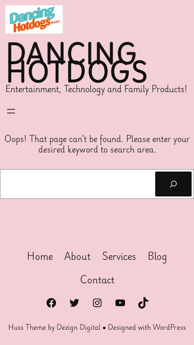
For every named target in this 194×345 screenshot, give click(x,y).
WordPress (169, 327)
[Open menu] (11, 111)
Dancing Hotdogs (76, 63)
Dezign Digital (79, 327)
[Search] (173, 184)
